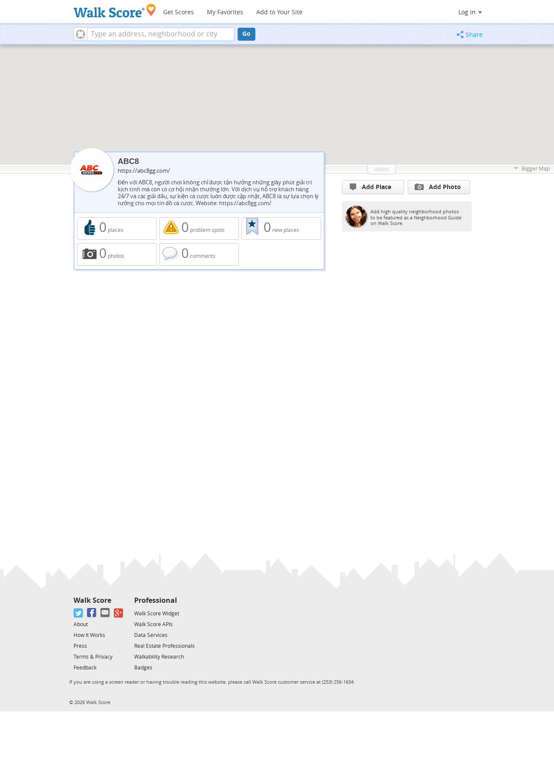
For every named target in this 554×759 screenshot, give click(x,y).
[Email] (105, 613)
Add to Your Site (279, 12)
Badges (143, 668)
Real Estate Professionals (164, 646)
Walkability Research (159, 657)
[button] (80, 34)
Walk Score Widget (156, 614)
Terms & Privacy (93, 657)
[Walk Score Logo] (115, 10)
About (81, 624)
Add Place (370, 187)
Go (246, 34)
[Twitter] (79, 613)
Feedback (85, 668)
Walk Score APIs (153, 624)
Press (80, 646)
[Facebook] (92, 613)
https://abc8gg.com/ (144, 170)
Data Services (150, 635)
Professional (155, 600)
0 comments (199, 254)
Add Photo (438, 187)
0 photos (116, 254)
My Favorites (225, 12)
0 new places (281, 228)
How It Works (89, 635)
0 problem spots (199, 228)
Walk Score (92, 600)
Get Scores (178, 12)
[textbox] (161, 34)
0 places (116, 228)
